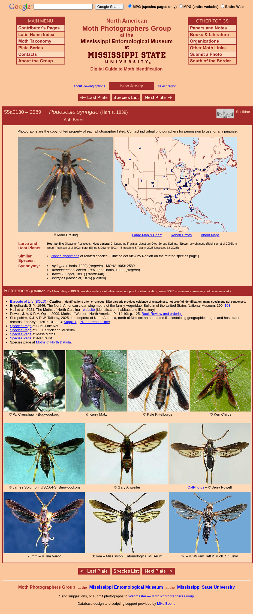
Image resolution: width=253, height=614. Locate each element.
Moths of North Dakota (53, 342)
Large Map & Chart (147, 235)
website (89, 310)
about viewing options (89, 86)
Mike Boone (166, 603)
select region (167, 86)
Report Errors (181, 235)
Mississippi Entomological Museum (126, 587)
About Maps (210, 235)
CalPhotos (196, 487)
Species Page (21, 326)
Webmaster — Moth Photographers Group (161, 596)
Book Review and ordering (162, 314)
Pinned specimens (65, 256)
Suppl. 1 (70, 322)
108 (227, 305)
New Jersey (131, 86)
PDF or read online (94, 322)
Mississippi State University (206, 587)
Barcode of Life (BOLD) (28, 301)
